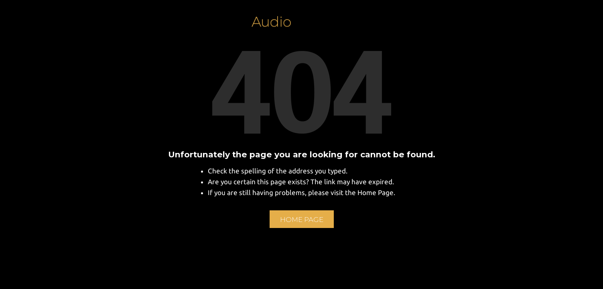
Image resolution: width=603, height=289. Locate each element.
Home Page (301, 220)
